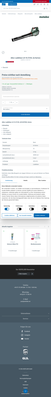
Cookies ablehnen (9, 215)
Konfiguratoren (12, 4)
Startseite (4, 13)
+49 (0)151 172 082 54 (25, 294)
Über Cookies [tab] (42, 180)
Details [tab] (26, 180)
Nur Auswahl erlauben (25, 215)
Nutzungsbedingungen (25, 378)
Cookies (25, 388)
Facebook (25, 331)
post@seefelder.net (25, 301)
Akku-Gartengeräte (29, 13)
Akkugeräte (20, 13)
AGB (25, 381)
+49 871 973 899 (18, 287)
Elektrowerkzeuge (12, 13)
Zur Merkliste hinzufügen (8, 107)
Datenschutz (25, 375)
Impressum (25, 385)
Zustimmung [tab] (8, 180)
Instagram (25, 335)
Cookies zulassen (40, 215)
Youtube (25, 339)
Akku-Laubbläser (38, 13)
